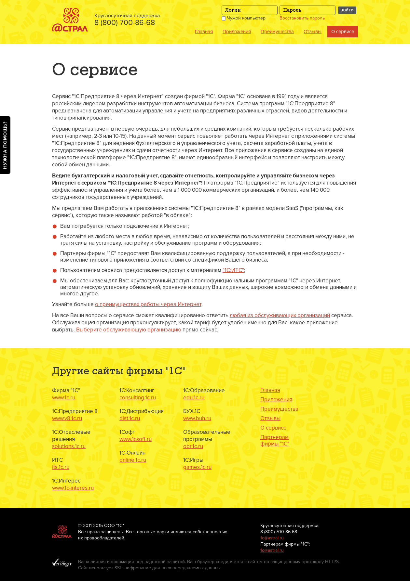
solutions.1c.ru (69, 446)
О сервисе (342, 31)
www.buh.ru (197, 418)
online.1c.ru (132, 460)
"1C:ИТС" (233, 270)
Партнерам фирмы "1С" (274, 440)
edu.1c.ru (193, 397)
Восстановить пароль (302, 18)
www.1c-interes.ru (73, 487)
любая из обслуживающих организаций (280, 315)
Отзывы (312, 31)
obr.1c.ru (193, 446)
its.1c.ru (60, 467)
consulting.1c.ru (137, 397)
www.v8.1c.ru (67, 418)
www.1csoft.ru (135, 439)
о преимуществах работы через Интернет (148, 304)
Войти (347, 10)
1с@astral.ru (272, 538)
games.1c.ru (197, 467)
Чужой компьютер (244, 18)
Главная (204, 31)
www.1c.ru (63, 397)
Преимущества (277, 31)
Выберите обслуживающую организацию (128, 329)
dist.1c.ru (129, 418)
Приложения (237, 31)
